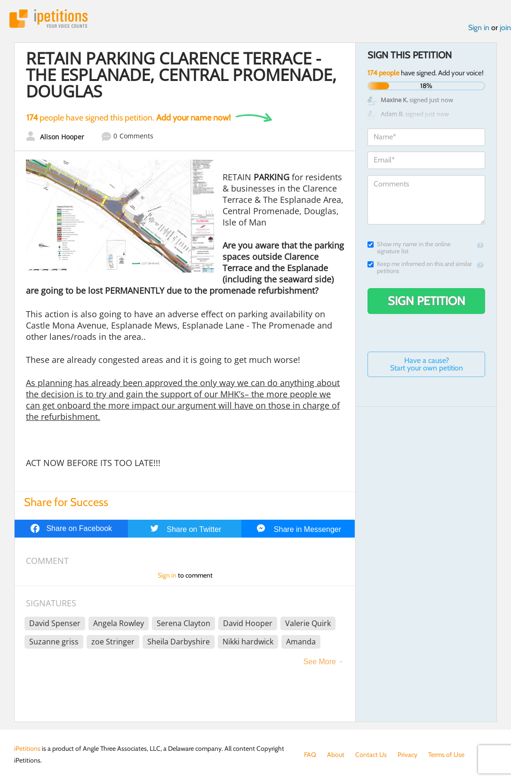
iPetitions (48, 18)
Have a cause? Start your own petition (426, 364)
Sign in (478, 27)
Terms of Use (446, 754)
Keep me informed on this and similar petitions (419, 267)
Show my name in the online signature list (409, 248)
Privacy (407, 754)
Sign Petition (426, 301)
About (335, 754)
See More (319, 662)
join (505, 27)
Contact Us (371, 754)
